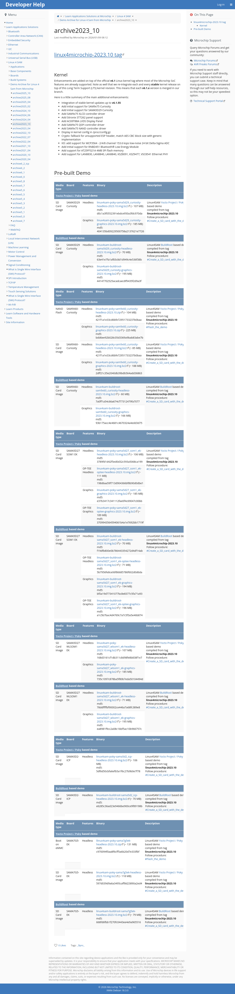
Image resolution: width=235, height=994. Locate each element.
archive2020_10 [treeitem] (21, 154)
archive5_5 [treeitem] (19, 194)
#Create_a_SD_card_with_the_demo (168, 221)
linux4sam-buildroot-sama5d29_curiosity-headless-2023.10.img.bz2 (115, 248)
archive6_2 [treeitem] (19, 168)
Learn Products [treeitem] (14, 309)
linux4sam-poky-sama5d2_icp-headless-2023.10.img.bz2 (114, 758)
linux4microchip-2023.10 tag (88, 54)
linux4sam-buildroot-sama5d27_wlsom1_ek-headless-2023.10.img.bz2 (116, 696)
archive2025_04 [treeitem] (21, 102)
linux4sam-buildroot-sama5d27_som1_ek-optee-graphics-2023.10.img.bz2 (119, 604)
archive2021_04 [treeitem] (21, 150)
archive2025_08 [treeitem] (21, 97)
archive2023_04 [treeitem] (21, 128)
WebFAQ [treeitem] (15, 229)
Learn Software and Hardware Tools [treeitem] (23, 315)
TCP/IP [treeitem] (12, 282)
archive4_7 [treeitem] (19, 221)
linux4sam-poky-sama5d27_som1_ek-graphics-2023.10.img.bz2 (119, 491)
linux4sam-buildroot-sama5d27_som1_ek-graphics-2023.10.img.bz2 (115, 582)
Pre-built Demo (202, 29)
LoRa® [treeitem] (12, 234)
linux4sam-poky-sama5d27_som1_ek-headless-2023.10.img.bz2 (119, 452)
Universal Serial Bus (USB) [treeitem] (22, 57)
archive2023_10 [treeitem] (21, 124)
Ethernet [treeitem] (13, 44)
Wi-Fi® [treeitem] (12, 304)
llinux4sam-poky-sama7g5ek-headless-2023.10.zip (113, 842)
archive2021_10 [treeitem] (21, 146)
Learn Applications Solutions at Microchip (88, 16)
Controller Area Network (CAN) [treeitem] (25, 35)
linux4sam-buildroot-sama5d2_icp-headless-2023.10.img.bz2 (117, 796)
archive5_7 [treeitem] (19, 185)
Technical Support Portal (208, 101)
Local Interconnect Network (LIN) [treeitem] (24, 241)
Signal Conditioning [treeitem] (19, 265)
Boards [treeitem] (14, 75)
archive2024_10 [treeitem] (21, 110)
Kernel (203, 25)
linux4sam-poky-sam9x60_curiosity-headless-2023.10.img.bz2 (117, 346)
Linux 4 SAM (124, 16)
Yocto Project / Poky (68, 195)
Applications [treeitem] (17, 66)
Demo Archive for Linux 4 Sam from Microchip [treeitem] (24, 86)
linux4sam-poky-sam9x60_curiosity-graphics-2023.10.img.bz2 (117, 364)
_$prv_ (80, 945)
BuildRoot (62, 238)
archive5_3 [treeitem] (19, 203)
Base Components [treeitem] (20, 71)
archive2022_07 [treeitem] (21, 137)
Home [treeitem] (9, 22)
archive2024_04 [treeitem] (21, 119)
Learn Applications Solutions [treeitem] (22, 27)
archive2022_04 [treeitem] (21, 141)
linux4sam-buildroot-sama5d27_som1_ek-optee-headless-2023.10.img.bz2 (119, 561)
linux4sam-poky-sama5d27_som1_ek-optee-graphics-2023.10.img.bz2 (119, 509)
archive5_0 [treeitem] (19, 216)
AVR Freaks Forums (205, 64)
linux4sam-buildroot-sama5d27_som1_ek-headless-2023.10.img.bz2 (115, 539)
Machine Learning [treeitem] (18, 247)
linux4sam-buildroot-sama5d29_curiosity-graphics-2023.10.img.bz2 (114, 270)
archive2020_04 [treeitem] (21, 159)
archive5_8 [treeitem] (19, 181)
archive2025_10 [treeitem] (21, 93)
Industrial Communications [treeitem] (23, 53)
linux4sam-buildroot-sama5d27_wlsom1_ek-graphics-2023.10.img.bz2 (116, 717)
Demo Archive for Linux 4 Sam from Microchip (85, 20)
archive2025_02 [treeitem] (21, 106)
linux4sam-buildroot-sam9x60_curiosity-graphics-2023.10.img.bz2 (112, 411)
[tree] (24, 22)
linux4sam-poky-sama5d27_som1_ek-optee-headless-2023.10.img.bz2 (119, 470)
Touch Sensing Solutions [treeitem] (22, 291)
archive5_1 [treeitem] (19, 212)
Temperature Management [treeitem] (23, 287)
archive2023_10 (125, 20)
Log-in (221, 4)
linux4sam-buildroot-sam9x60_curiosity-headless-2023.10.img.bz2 (113, 390)
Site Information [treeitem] (15, 322)
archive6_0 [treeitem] (19, 176)
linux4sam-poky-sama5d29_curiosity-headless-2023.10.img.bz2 (119, 204)
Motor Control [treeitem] (16, 251)
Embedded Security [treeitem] (19, 40)
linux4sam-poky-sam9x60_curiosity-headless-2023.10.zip (117, 310)
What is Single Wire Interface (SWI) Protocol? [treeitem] (24, 271)
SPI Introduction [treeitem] (17, 278)
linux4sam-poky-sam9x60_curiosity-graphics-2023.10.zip (117, 328)
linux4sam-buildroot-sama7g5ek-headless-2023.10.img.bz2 (116, 913)
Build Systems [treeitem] (18, 80)
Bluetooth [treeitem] (13, 31)
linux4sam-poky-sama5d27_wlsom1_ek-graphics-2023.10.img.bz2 (116, 668)
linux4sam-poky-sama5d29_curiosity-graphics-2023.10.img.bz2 (119, 222)
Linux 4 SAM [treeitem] (15, 62)
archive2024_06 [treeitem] (21, 115)
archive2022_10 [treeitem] (21, 132)
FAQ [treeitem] (12, 225)
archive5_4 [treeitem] (19, 198)
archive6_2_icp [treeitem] (21, 163)
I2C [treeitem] (10, 49)
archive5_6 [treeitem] (19, 190)
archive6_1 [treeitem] (19, 172)
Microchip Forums (205, 60)
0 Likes (62, 945)
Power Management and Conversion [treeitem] (22, 258)
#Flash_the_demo (156, 327)
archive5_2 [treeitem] (19, 207)
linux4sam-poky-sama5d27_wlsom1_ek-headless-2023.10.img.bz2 (116, 646)
